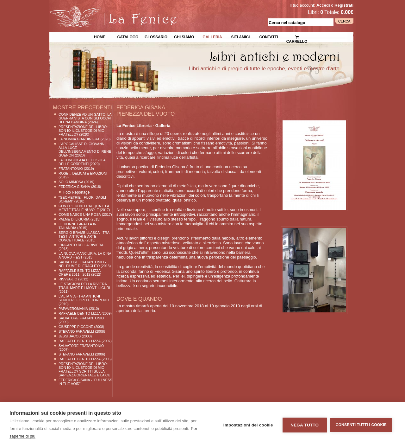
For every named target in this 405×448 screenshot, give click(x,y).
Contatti (268, 36)
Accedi (323, 5)
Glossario (156, 36)
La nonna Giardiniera (79, 139)
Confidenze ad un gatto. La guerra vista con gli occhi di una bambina (85, 118)
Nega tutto (304, 425)
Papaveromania (73, 308)
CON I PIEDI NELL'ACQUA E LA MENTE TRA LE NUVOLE (84, 208)
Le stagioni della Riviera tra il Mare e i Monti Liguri (84, 286)
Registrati (343, 5)
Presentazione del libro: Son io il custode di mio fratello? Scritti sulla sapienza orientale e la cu (84, 369)
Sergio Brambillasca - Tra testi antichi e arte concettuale (84, 236)
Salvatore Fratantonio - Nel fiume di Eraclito (82, 264)
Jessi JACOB (70, 336)
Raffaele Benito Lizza (80, 313)
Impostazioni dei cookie (248, 425)
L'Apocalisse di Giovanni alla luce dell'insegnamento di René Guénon (85, 149)
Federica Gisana (74, 187)
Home (99, 36)
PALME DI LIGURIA (74, 219)
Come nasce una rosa (80, 214)
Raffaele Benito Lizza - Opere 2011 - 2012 (81, 272)
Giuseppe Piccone (76, 327)
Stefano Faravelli (76, 331)
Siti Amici (240, 36)
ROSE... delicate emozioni (83, 173)
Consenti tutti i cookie (361, 425)
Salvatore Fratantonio (81, 318)
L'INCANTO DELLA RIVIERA (81, 245)
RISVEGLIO (68, 279)
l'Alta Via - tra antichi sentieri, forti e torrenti (84, 298)
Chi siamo (184, 36)
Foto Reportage (76, 192)
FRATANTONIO (71, 168)
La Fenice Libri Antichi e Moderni (104, 9)
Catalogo (128, 36)
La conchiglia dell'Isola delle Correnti (82, 162)
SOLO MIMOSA (71, 182)
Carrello (297, 36)
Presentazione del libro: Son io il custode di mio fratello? (83, 130)
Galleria (212, 36)
